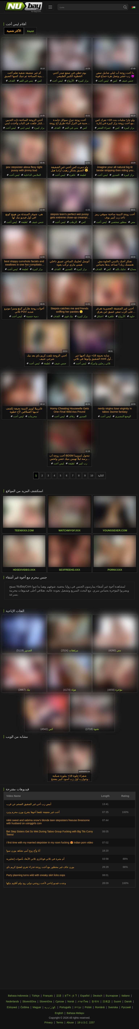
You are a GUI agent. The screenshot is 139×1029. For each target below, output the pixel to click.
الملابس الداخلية (32, 174)
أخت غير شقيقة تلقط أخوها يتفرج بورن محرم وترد (33, 812)
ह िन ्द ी (71, 995)
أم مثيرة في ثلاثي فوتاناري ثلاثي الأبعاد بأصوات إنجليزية (35, 858)
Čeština (24, 1007)
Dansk (128, 1001)
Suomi (117, 1001)
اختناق (100, 316)
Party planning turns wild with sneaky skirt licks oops (35, 875)
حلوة (132, 316)
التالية (101, 475)
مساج (133, 269)
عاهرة (72, 174)
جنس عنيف (128, 80)
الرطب (73, 222)
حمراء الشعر (104, 127)
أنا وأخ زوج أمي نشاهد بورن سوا (23, 850)
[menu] (50, 7)
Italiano (125, 995)
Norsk (71, 1001)
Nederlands (12, 1001)
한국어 (95, 1001)
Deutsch (97, 995)
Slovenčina (46, 1001)
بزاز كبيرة (83, 80)
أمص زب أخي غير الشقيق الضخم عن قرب (28, 804)
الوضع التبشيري (123, 416)
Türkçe (36, 995)
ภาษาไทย (83, 1001)
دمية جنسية (32, 316)
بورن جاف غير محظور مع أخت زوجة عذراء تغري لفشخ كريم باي (40, 867)
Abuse (70, 1022)
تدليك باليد (120, 269)
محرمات (32, 416)
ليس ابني (25, 127)
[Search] (125, 7)
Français (48, 995)
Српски (60, 1001)
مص (133, 222)
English (59, 1013)
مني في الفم (26, 80)
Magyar (37, 1007)
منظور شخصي (119, 222)
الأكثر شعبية (14, 30)
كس (39, 80)
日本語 (106, 1001)
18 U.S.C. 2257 (86, 1022)
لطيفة (83, 174)
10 (91, 475)
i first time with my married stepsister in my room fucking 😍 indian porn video (49, 842)
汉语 (58, 995)
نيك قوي (68, 316)
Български (112, 995)
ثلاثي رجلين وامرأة (100, 363)
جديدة (30, 30)
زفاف (72, 416)
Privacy (48, 1022)
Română (100, 1007)
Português (65, 1007)
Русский (126, 1007)
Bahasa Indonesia (18, 995)
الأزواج (70, 80)
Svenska (113, 1007)
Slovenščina (29, 1001)
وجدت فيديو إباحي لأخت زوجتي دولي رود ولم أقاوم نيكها (36, 883)
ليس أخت (57, 80)
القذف (11, 80)
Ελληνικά (12, 1007)
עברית (78, 1007)
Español (85, 995)
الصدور (115, 174)
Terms (59, 1022)
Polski (88, 1007)
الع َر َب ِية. (50, 1007)
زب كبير (83, 463)
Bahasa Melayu (75, 1013)
